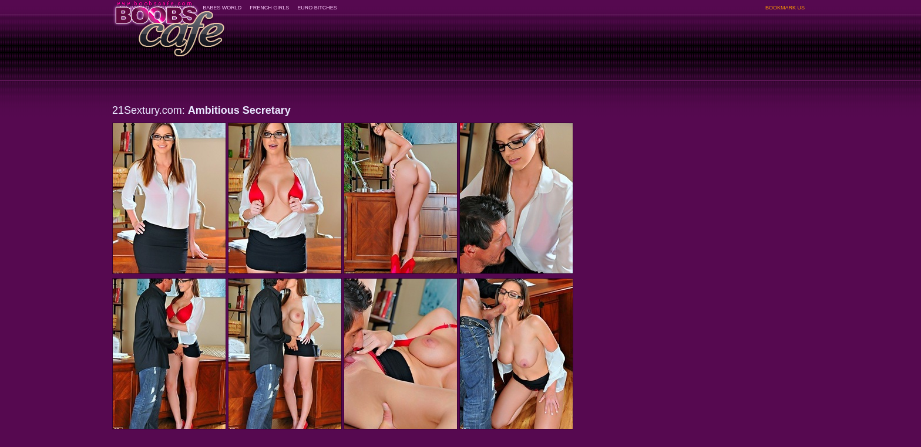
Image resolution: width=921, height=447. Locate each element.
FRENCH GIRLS (269, 8)
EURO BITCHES (317, 8)
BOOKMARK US (785, 8)
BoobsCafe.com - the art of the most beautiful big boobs (169, 25)
